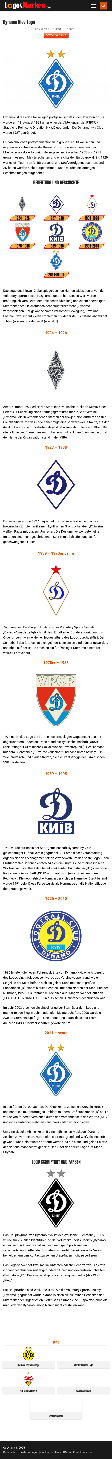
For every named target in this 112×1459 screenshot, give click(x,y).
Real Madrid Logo (83, 1390)
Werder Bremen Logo (83, 1365)
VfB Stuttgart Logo (28, 1390)
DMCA (67, 1452)
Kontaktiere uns (82, 1452)
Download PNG (55, 35)
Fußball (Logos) (63, 29)
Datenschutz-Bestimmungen (20, 1452)
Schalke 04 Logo (56, 1416)
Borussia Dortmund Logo (28, 1365)
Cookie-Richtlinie (50, 1452)
